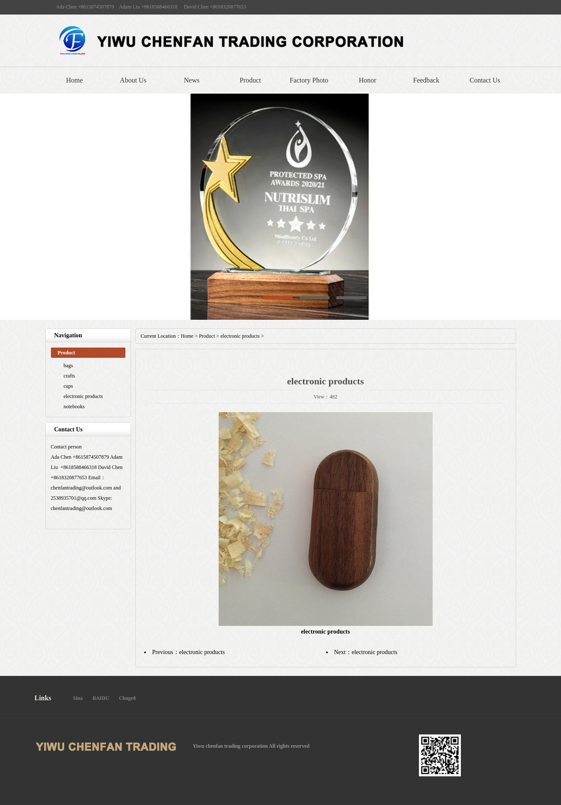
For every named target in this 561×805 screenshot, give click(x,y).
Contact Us (484, 80)
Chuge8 (127, 698)
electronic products (83, 396)
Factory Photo (309, 80)
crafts (69, 376)
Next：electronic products (366, 652)
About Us (133, 80)
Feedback (426, 80)
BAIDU (100, 698)
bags (68, 366)
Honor (368, 80)
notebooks (74, 407)
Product (250, 80)
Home (74, 80)
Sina (78, 698)
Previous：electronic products (188, 652)
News (191, 80)
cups (68, 386)
